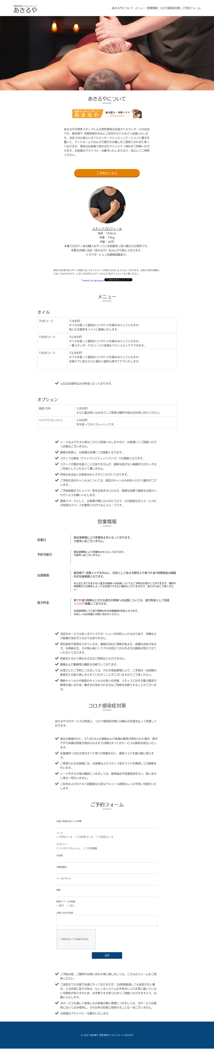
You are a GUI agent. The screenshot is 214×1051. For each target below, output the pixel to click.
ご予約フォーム (191, 8)
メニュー (140, 8)
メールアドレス (63, 878)
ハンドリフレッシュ (68, 848)
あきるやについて (122, 8)
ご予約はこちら (107, 173)
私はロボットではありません (73, 941)
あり (60, 905)
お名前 (59, 855)
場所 (58, 890)
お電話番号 (61, 867)
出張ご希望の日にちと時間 (68, 821)
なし (70, 905)
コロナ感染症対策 (169, 8)
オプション (61, 844)
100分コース (84, 837)
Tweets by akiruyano (92, 280)
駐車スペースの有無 (65, 901)
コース (59, 833)
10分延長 (90, 848)
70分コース (64, 837)
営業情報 (152, 8)
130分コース (105, 837)
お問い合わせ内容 (64, 913)
